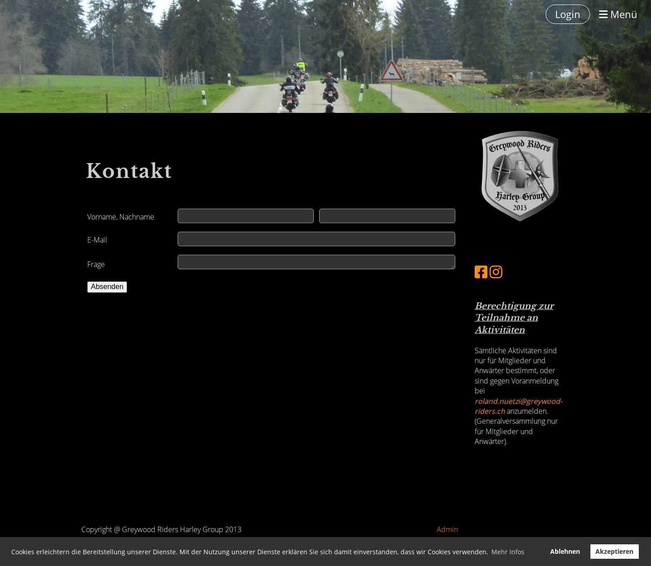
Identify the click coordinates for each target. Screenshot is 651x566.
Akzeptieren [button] (614, 551)
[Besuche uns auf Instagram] (496, 271)
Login (567, 14)
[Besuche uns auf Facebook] (481, 271)
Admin (447, 529)
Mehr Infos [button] (507, 551)
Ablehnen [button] (565, 551)
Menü (618, 14)
